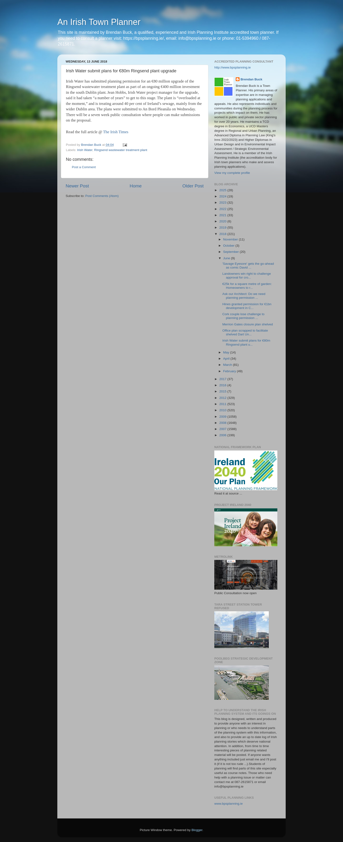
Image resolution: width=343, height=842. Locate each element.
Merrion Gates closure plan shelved (247, 324)
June (227, 258)
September (231, 252)
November (231, 239)
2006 (223, 435)
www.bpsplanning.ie (228, 803)
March (228, 365)
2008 (223, 423)
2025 (223, 190)
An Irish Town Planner (99, 22)
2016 (223, 385)
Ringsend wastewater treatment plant (120, 150)
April (226, 358)
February (230, 371)
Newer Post (77, 185)
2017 (223, 379)
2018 (223, 234)
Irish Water (84, 150)
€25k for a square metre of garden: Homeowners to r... (247, 285)
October (229, 245)
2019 (223, 227)
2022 (223, 209)
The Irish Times (115, 132)
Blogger (196, 830)
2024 (223, 196)
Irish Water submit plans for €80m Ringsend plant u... (246, 342)
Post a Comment (84, 167)
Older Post (193, 185)
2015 (223, 391)
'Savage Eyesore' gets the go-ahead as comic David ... (248, 265)
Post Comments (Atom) (102, 196)
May (226, 352)
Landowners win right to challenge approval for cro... (246, 275)
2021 (223, 215)
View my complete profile (232, 173)
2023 (223, 202)
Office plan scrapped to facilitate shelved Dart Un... (245, 332)
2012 (223, 398)
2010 (223, 410)
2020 (223, 221)
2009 (223, 416)
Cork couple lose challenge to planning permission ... (243, 316)
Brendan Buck (251, 79)
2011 (223, 404)
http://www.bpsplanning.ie (232, 67)
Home (136, 185)
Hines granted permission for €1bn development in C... (246, 306)
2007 (223, 429)
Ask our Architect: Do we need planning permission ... (243, 295)
